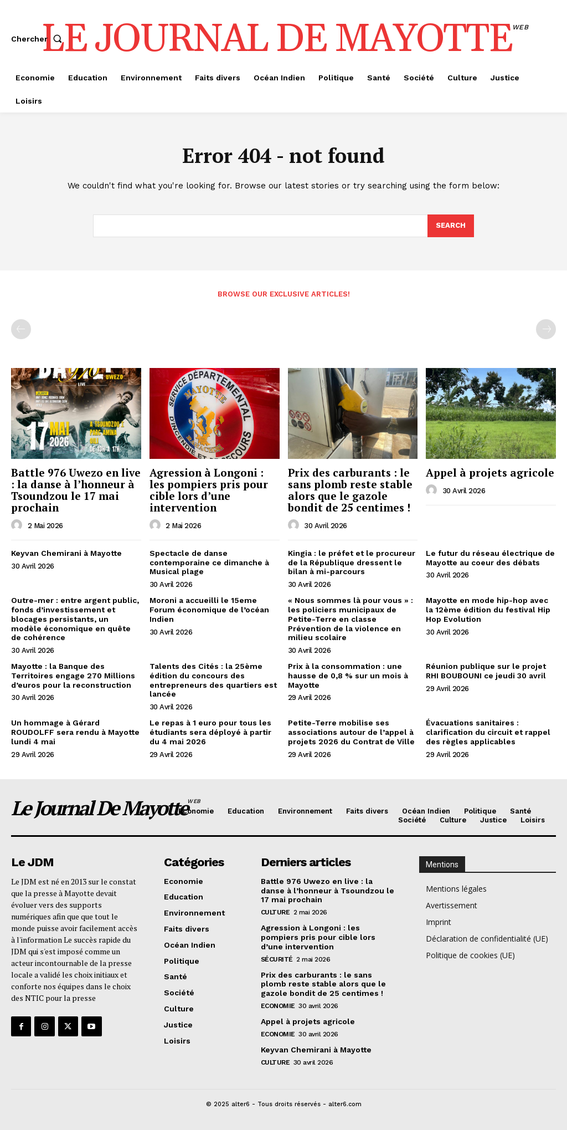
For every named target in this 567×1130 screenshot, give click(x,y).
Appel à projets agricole (490, 472)
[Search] (450, 226)
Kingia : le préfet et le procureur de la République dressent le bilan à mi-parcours (351, 562)
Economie (278, 1006)
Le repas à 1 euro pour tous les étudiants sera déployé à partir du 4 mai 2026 (210, 732)
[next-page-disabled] (546, 329)
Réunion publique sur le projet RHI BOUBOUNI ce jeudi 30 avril (486, 671)
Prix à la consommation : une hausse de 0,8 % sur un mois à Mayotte (348, 675)
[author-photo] (18, 525)
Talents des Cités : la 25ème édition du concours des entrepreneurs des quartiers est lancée (213, 680)
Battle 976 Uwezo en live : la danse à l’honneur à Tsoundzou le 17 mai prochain (76, 490)
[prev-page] (21, 329)
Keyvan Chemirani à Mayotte (66, 553)
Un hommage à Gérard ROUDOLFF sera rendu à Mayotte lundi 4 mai (75, 732)
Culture (275, 912)
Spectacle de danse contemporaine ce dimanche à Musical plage (209, 562)
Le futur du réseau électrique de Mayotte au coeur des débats (490, 558)
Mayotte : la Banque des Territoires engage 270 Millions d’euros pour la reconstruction (73, 675)
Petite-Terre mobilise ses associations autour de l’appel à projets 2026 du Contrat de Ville (351, 732)
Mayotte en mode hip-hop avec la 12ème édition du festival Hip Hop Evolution (488, 609)
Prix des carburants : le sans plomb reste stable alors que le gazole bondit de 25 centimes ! (350, 490)
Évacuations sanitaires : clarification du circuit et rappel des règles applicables (488, 732)
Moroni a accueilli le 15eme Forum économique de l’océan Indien (209, 609)
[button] (38, 38)
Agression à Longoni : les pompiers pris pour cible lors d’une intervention (209, 490)
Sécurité (277, 959)
